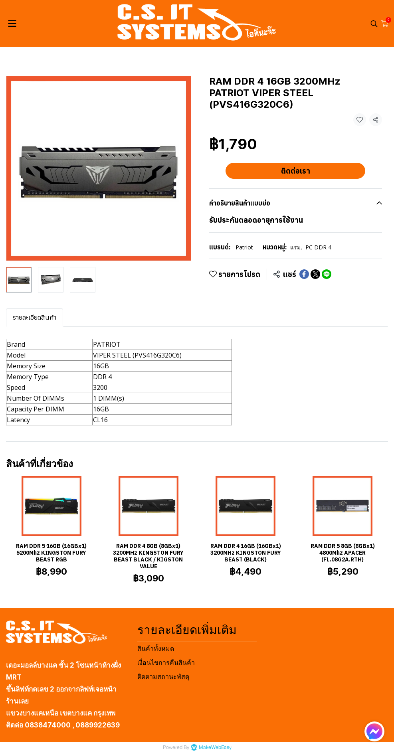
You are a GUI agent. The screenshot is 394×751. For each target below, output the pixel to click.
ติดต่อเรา (295, 171)
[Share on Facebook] (304, 274)
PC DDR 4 (318, 247)
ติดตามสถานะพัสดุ (163, 676)
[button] (374, 23)
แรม (296, 247)
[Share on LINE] (326, 274)
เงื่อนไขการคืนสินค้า (166, 662)
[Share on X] (315, 274)
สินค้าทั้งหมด (155, 648)
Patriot (244, 247)
